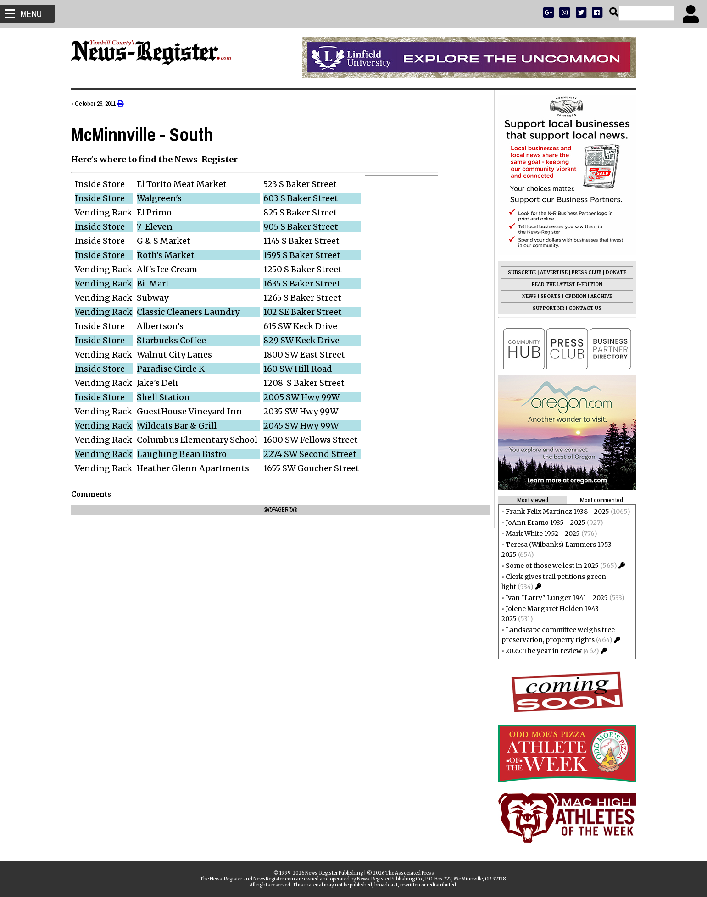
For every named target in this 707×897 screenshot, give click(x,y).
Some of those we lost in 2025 (549, 565)
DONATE (613, 272)
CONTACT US (582, 308)
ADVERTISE (551, 272)
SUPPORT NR (546, 308)
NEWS (527, 296)
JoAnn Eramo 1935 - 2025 (543, 522)
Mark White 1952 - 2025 (540, 533)
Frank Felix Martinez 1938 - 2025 (555, 511)
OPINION (573, 296)
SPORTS (548, 296)
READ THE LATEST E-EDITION (564, 284)
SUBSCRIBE (520, 272)
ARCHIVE (599, 296)
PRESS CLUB (584, 272)
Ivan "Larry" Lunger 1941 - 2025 (554, 598)
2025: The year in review (541, 651)
